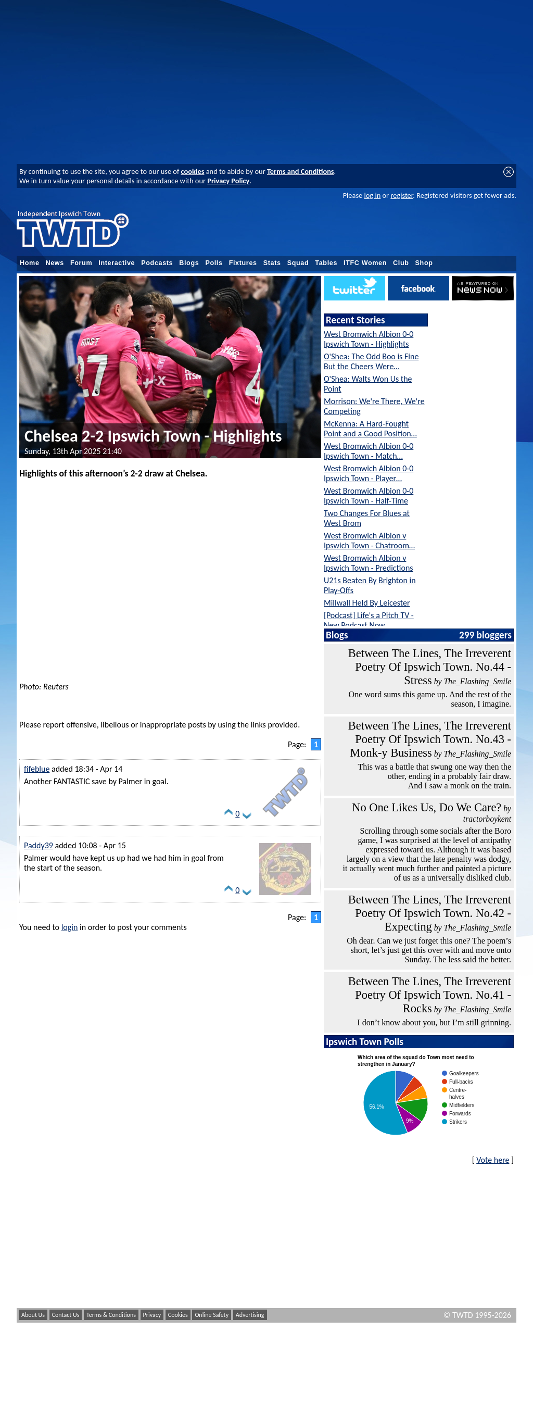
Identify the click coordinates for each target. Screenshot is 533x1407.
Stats (272, 263)
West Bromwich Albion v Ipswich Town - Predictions (368, 563)
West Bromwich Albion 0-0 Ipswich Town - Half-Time (368, 496)
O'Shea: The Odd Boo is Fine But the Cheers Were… (371, 361)
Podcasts (157, 263)
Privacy (152, 1314)
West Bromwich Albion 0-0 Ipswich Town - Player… (368, 473)
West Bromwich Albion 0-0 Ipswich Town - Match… (368, 451)
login (69, 927)
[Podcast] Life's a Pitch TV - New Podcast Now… (369, 620)
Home (30, 263)
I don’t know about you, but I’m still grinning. (434, 1022)
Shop (424, 263)
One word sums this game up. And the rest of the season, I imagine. (430, 699)
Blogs (189, 263)
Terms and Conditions (300, 171)
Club (401, 263)
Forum (81, 263)
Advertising (250, 1314)
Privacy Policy (228, 180)
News (55, 263)
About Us (33, 1314)
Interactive (116, 263)
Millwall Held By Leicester (367, 603)
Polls (213, 263)
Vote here (492, 1160)
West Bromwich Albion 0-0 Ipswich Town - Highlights (368, 339)
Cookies (178, 1314)
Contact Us (66, 1314)
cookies (193, 171)
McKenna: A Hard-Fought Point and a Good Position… (370, 428)
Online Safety (212, 1314)
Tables (326, 263)
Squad (298, 263)
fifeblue (36, 769)
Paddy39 (38, 845)
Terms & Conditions (111, 1314)
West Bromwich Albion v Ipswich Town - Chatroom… (369, 540)
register (401, 195)
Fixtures (243, 263)
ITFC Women (365, 263)
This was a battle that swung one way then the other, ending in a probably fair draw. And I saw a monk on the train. (434, 776)
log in (372, 195)
